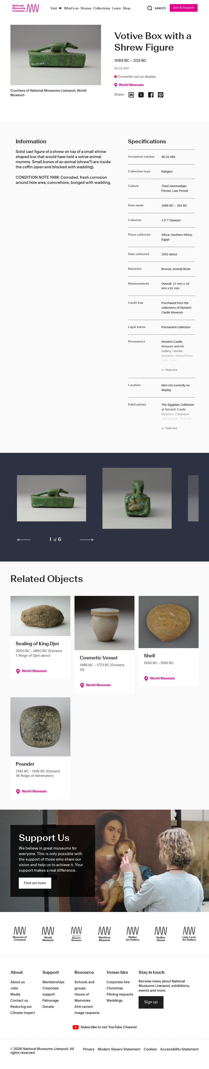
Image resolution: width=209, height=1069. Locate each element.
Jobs (14, 988)
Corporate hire (118, 982)
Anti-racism (83, 1007)
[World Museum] (48, 934)
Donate (48, 1007)
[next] (87, 540)
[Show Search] (155, 8)
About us (17, 982)
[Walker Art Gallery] (132, 934)
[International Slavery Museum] (76, 934)
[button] (51, 500)
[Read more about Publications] (178, 417)
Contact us (19, 1001)
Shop (127, 8)
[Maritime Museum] (104, 934)
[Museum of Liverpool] (19, 934)
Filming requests (120, 995)
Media (15, 995)
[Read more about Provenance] (178, 356)
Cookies (150, 1049)
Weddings (115, 1001)
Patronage (50, 1001)
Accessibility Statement (179, 1049)
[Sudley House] (160, 934)
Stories (86, 8)
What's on (71, 8)
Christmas (115, 988)
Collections (101, 8)
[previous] (24, 540)
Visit (53, 8)
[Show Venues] (60, 8)
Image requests (87, 1013)
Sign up (151, 1002)
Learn (116, 8)
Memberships (53, 982)
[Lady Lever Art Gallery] (189, 934)
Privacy (88, 1049)
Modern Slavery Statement (119, 1049)
